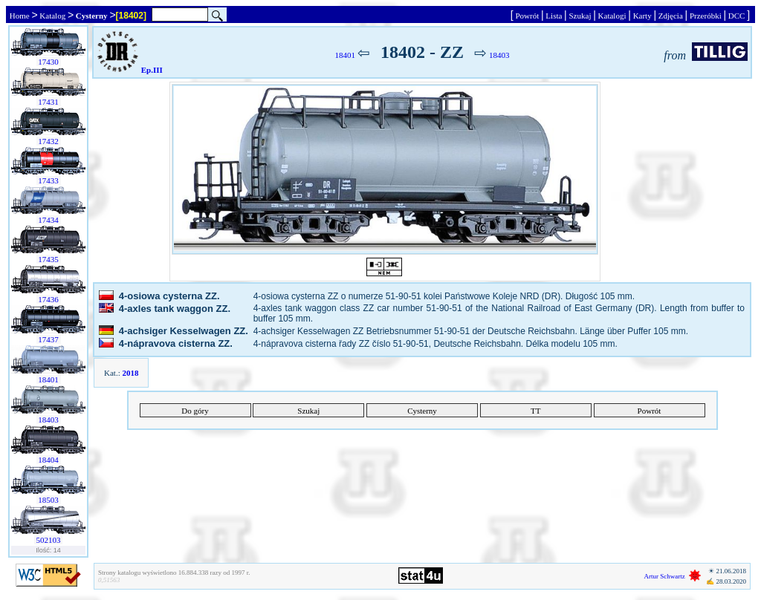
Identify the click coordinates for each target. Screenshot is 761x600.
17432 (48, 141)
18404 (48, 459)
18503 (48, 499)
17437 (48, 339)
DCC (736, 15)
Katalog (53, 15)
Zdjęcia (670, 15)
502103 (48, 539)
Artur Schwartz (664, 576)
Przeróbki (705, 15)
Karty (642, 15)
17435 (48, 259)
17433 (48, 180)
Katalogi (612, 15)
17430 (48, 61)
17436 (48, 299)
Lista (554, 15)
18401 (48, 379)
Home (19, 15)
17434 (48, 219)
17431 (48, 101)
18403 (48, 419)
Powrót (527, 15)
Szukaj (580, 15)
